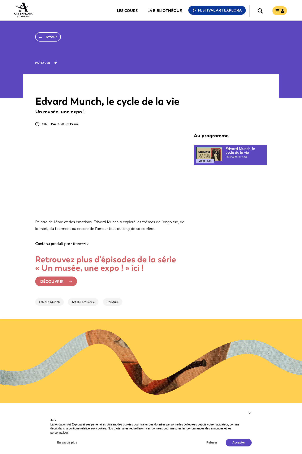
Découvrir (52, 281)
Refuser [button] (211, 442)
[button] (249, 413)
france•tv (81, 243)
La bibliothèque (164, 10)
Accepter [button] (238, 442)
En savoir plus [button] (67, 442)
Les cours (127, 10)
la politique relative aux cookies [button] (85, 428)
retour (51, 37)
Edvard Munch (49, 302)
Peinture (113, 302)
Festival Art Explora (220, 10)
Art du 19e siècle (83, 302)
